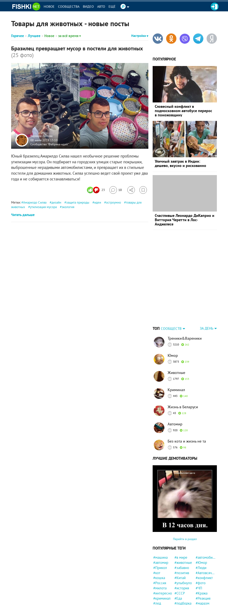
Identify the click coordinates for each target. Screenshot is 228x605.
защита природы (77, 202)
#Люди (201, 567)
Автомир (175, 424)
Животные (176, 372)
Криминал (176, 389)
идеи (97, 202)
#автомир (160, 562)
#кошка (159, 577)
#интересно (162, 593)
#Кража (201, 593)
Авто (101, 6)
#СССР (179, 593)
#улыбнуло (183, 583)
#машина (160, 557)
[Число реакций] (96, 190)
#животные (183, 562)
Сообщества (68, 6)
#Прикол (160, 567)
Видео (88, 6)
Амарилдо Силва (34, 202)
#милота (160, 588)
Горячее (17, 35)
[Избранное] (143, 190)
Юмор (173, 355)
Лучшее (34, 35)
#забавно (181, 567)
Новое (49, 6)
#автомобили (206, 557)
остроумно (113, 202)
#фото (201, 583)
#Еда (178, 598)
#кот (156, 572)
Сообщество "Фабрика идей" (49, 144)
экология (68, 207)
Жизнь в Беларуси (183, 406)
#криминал (162, 598)
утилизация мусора (43, 207)
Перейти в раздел (185, 539)
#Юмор (201, 562)
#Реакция (203, 598)
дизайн (56, 202)
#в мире (180, 557)
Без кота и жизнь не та (187, 441)
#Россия (159, 583)
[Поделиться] (131, 190)
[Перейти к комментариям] (115, 190)
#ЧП (199, 588)
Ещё (112, 6)
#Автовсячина (206, 572)
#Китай (180, 577)
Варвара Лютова (41, 136)
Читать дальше (23, 214)
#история (181, 588)
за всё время (69, 35)
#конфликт (204, 577)
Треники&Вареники (185, 338)
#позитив (181, 572)
